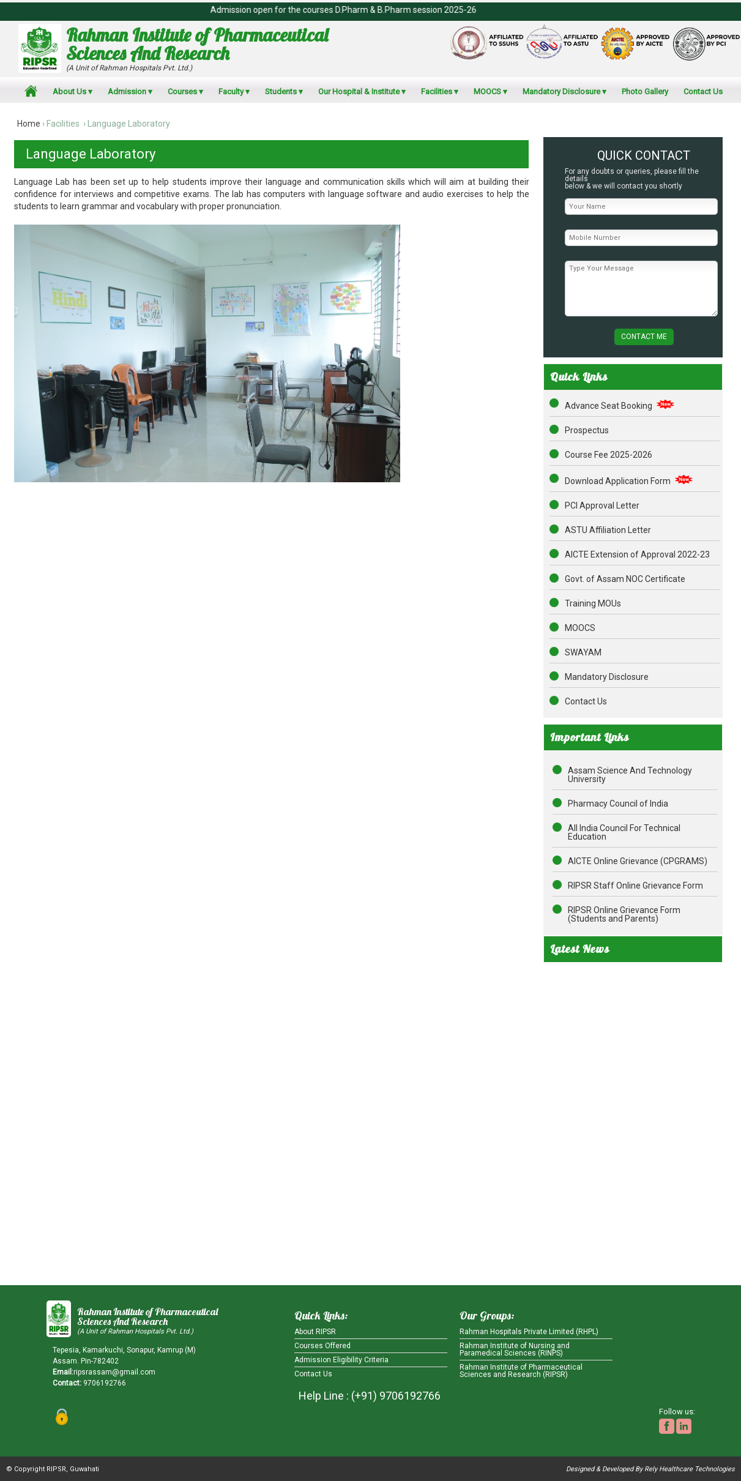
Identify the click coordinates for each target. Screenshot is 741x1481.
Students (281, 91)
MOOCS (487, 91)
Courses (182, 91)
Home (28, 124)
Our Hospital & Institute (359, 91)
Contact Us (703, 91)
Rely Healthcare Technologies (689, 1469)
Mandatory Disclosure (561, 91)
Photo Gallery (645, 91)
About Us (69, 91)
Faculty (231, 91)
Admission (127, 91)
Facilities (436, 91)
